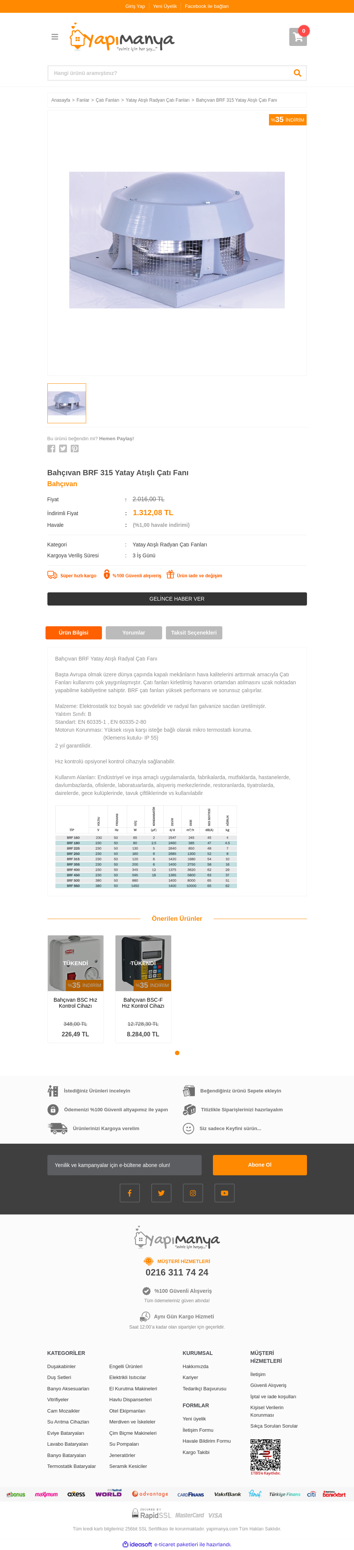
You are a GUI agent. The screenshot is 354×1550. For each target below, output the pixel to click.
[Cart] (298, 37)
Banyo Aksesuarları (68, 1388)
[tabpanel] (75, 989)
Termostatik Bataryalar (71, 1466)
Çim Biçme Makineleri (133, 1433)
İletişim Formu (198, 1430)
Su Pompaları (124, 1444)
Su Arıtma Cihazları (68, 1422)
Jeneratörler (122, 1455)
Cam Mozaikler (63, 1411)
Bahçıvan (62, 484)
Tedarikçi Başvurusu (204, 1388)
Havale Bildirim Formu (207, 1441)
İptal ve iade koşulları (273, 1396)
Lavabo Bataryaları (67, 1444)
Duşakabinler (61, 1366)
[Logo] (121, 37)
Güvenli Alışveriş (269, 1385)
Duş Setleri (59, 1377)
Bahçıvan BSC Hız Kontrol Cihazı (75, 1003)
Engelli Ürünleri (126, 1366)
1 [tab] (177, 1053)
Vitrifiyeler (58, 1399)
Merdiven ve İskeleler (132, 1422)
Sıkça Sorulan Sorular (274, 1426)
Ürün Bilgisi (73, 633)
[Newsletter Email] (124, 1165)
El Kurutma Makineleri (133, 1388)
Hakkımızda (196, 1366)
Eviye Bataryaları (65, 1433)
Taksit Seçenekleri (194, 633)
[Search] (177, 73)
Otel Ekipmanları (127, 1411)
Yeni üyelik (194, 1419)
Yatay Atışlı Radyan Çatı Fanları (169, 545)
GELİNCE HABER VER (176, 599)
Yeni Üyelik (165, 6)
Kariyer (190, 1377)
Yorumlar (133, 633)
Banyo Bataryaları (66, 1455)
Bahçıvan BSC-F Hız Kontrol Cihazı (143, 1003)
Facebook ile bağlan (206, 6)
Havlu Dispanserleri (130, 1399)
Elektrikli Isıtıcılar (127, 1377)
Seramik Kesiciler (128, 1466)
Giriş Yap (135, 6)
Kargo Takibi (196, 1452)
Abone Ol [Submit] (259, 1165)
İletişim (258, 1374)
